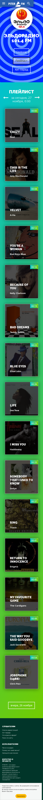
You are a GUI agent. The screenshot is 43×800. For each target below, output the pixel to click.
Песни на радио (7, 748)
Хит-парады (6, 733)
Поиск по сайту (7, 738)
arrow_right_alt (6, 97)
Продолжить (21, 796)
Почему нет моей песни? (10, 750)
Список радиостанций (10, 730)
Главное (22, 52)
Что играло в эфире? (9, 735)
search (29, 3)
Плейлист (21, 61)
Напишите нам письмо (10, 753)
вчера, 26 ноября (21, 705)
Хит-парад (21, 69)
